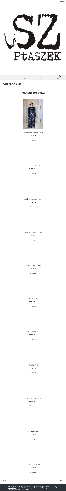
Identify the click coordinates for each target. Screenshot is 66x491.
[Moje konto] (41, 78)
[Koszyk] (58, 77)
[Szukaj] (25, 77)
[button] (8, 77)
